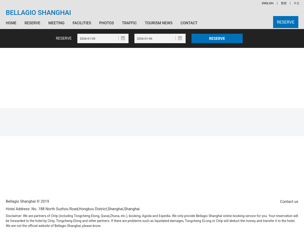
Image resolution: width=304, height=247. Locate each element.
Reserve (32, 23)
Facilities (82, 23)
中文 (297, 3)
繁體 (284, 3)
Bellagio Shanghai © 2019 (27, 201)
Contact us (289, 201)
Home (11, 23)
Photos (106, 23)
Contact (188, 23)
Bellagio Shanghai (38, 12)
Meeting (56, 23)
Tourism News (158, 23)
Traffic (129, 23)
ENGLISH (267, 3)
